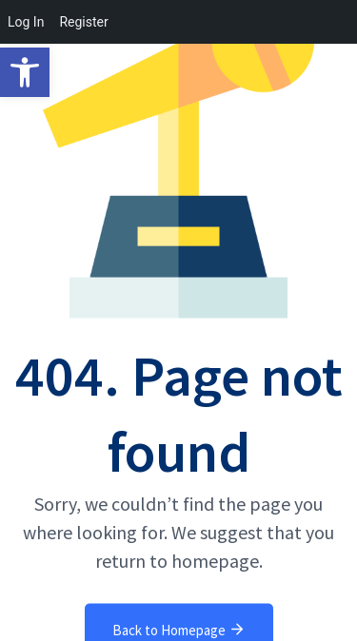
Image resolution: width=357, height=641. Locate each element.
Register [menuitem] (83, 21)
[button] (25, 72)
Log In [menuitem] (26, 21)
